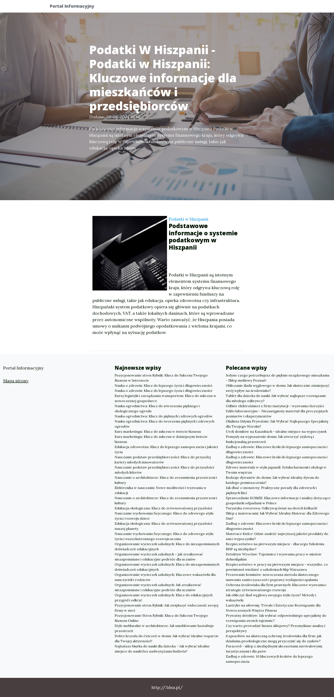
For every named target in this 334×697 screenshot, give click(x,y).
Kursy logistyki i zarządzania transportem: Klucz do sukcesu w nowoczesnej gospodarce (165, 398)
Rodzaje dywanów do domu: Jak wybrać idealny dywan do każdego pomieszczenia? (272, 480)
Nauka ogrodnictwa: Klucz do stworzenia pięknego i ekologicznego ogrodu (157, 408)
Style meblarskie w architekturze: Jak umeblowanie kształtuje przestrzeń (164, 628)
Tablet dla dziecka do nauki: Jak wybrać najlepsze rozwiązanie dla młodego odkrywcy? (276, 398)
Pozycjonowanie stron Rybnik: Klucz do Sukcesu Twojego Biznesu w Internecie (161, 377)
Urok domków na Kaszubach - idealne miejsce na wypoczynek (276, 431)
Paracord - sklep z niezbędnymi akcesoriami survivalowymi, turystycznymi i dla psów (274, 648)
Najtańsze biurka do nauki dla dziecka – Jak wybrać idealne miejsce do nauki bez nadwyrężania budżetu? (162, 648)
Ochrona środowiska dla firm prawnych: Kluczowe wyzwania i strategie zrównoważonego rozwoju (276, 587)
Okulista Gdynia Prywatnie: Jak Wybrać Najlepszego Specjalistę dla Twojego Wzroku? (277, 423)
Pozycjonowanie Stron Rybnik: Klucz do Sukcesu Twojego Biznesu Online (161, 618)
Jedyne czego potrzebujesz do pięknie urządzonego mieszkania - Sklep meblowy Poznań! (277, 377)
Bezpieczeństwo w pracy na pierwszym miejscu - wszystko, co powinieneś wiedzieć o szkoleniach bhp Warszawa (277, 567)
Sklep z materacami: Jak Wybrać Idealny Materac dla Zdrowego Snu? (277, 515)
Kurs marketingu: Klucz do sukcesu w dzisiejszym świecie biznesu (161, 439)
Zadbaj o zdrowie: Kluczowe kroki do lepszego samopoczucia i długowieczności (276, 449)
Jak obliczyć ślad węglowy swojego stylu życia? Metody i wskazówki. (271, 597)
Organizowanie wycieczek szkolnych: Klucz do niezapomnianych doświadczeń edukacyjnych (167, 546)
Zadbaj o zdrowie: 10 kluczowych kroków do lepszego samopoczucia (269, 659)
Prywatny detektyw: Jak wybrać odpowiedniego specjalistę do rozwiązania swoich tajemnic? (276, 618)
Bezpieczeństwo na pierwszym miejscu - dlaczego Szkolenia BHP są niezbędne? (275, 546)
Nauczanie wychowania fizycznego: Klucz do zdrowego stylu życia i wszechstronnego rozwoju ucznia (164, 536)
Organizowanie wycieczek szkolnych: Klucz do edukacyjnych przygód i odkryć (164, 597)
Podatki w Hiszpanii (188, 219)
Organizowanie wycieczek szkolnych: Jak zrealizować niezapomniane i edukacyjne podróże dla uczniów (158, 587)
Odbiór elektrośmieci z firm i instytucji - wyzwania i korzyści (275, 406)
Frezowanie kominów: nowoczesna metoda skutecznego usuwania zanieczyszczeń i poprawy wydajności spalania (272, 577)
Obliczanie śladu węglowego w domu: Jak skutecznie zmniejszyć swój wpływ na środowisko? (278, 388)
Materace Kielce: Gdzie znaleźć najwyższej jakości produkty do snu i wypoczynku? (277, 536)
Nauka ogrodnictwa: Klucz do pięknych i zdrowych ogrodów (164, 416)
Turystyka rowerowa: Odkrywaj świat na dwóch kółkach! (271, 508)
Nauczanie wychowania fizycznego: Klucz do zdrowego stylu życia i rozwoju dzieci (164, 515)
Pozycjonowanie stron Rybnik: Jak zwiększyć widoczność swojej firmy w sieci (166, 607)
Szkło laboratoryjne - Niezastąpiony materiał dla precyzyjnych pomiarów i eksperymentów (277, 413)
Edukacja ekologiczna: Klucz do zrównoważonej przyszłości (163, 508)
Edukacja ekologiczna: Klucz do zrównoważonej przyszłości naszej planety (163, 526)
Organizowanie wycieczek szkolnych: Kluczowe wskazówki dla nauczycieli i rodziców (165, 577)
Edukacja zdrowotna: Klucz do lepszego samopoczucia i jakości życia (166, 449)
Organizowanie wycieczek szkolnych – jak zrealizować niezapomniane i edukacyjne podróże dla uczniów (159, 556)
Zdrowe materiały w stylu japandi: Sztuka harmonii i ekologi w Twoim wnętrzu (276, 469)
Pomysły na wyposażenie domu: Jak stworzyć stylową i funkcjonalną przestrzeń (270, 439)
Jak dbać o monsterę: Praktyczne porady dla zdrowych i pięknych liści (271, 490)
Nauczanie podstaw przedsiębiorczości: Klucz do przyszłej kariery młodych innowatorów (163, 459)
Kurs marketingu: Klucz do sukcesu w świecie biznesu (158, 431)
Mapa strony (16, 380)
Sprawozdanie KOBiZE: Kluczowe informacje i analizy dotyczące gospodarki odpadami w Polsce (278, 500)
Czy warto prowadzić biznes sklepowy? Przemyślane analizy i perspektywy (275, 628)
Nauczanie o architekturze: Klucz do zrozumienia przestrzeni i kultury (166, 480)
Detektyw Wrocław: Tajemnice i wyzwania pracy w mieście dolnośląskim (273, 556)
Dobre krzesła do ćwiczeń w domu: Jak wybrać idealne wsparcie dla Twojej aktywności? (167, 638)
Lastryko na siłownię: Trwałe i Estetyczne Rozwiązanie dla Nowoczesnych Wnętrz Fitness (273, 607)
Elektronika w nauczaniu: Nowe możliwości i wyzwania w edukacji (160, 490)
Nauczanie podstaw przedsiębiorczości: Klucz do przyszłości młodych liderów (164, 469)
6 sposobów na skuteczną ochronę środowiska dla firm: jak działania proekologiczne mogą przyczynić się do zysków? (273, 638)
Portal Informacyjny (75, 7)
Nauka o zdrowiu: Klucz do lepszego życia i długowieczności (163, 385)
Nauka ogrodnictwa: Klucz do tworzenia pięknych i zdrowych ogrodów (164, 423)
